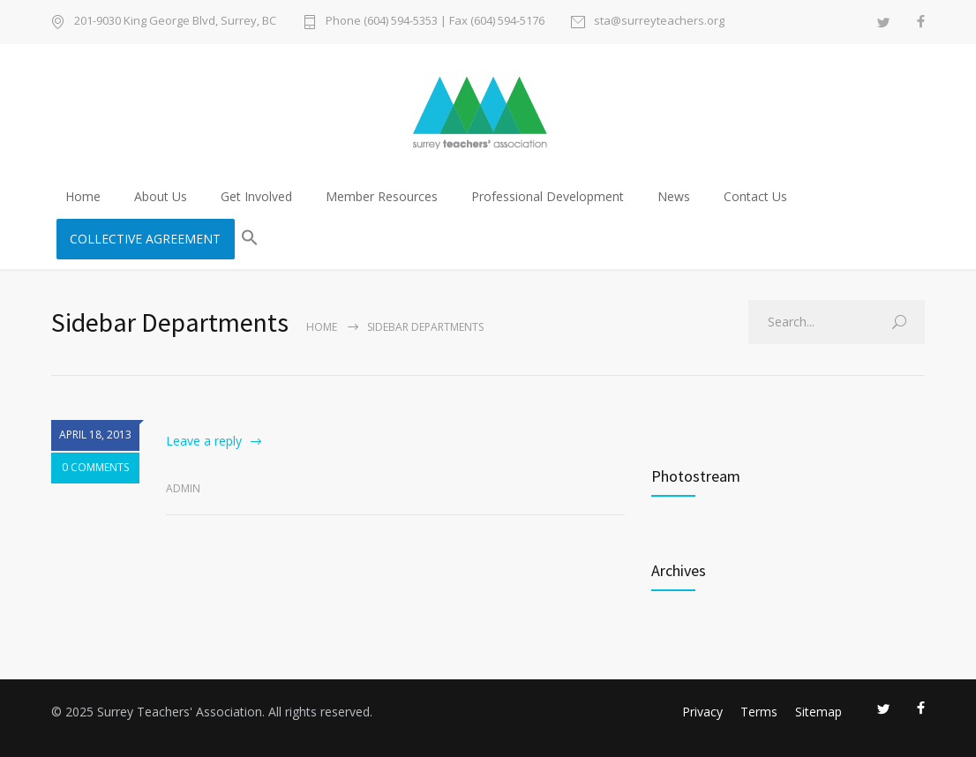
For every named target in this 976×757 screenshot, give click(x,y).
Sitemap (818, 711)
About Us (160, 196)
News (673, 196)
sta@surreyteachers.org (659, 21)
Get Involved (256, 196)
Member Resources (382, 196)
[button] (249, 239)
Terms (758, 711)
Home (83, 196)
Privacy (702, 711)
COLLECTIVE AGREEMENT (145, 238)
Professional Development (547, 196)
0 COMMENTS (95, 468)
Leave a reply (204, 440)
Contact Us (755, 196)
